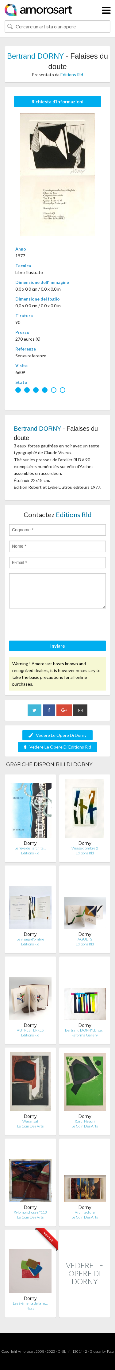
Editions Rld (71, 74)
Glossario (97, 1351)
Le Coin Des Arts (30, 1126)
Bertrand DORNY (35, 56)
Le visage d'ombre (30, 939)
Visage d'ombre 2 (84, 848)
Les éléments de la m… (30, 1303)
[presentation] (55, 625)
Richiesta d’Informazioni (57, 101)
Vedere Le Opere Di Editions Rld (57, 746)
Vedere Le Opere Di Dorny (57, 735)
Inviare (57, 646)
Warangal (30, 1121)
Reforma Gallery (84, 1035)
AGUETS (85, 939)
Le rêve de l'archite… (30, 848)
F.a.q (110, 1351)
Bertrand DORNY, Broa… (84, 1030)
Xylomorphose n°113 (30, 1212)
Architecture (85, 1212)
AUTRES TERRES (30, 1030)
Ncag (30, 1308)
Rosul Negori (85, 1121)
